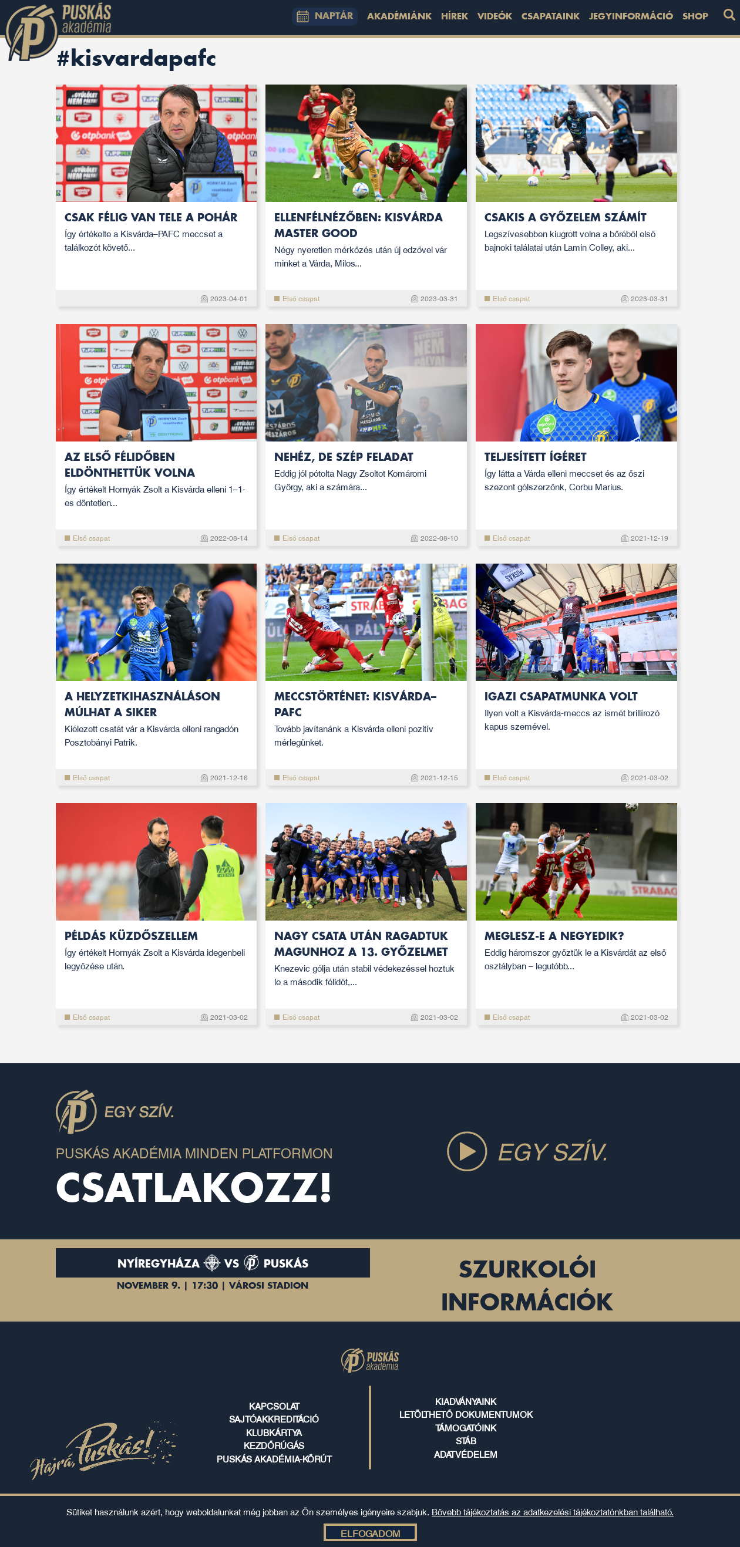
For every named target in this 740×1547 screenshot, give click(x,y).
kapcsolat (274, 1405)
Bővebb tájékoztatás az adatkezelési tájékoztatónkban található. (553, 1511)
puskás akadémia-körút (274, 1458)
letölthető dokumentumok (466, 1413)
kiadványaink (465, 1400)
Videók (494, 17)
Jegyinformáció (631, 17)
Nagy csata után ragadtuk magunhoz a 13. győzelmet (366, 959)
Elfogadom (370, 1533)
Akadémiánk (399, 17)
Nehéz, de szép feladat (366, 472)
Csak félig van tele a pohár (156, 233)
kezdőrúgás (274, 1444)
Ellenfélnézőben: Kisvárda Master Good (366, 241)
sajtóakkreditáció (274, 1418)
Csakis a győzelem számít (576, 233)
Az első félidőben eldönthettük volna (156, 480)
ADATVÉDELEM (465, 1453)
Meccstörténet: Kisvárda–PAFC (366, 720)
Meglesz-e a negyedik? (576, 951)
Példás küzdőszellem (156, 951)
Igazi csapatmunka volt (576, 712)
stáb (466, 1440)
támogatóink (465, 1427)
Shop (695, 17)
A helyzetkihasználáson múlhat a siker (156, 720)
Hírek (454, 17)
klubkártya (274, 1432)
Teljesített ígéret (576, 472)
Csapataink (551, 17)
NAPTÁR (325, 16)
